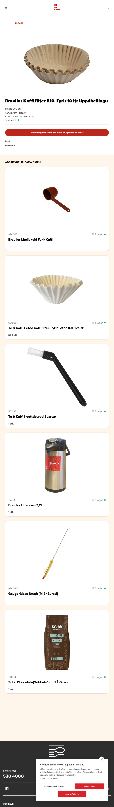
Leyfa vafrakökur (72, 794)
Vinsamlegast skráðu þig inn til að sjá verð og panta (57, 132)
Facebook (7, 788)
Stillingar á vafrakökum (54, 786)
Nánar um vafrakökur (49, 778)
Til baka (19, 23)
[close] (101, 759)
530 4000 (13, 776)
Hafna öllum (89, 786)
